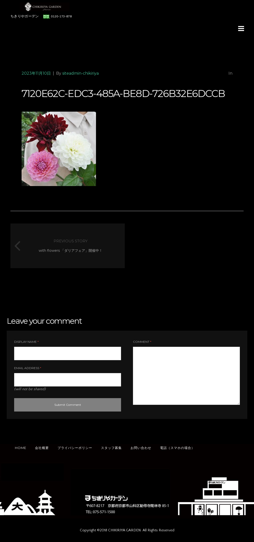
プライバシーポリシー (75, 448)
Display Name (26, 342)
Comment (142, 342)
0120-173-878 (61, 16)
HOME (20, 448)
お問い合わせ (140, 448)
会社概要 (42, 448)
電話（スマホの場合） (177, 448)
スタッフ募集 (111, 448)
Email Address (27, 368)
